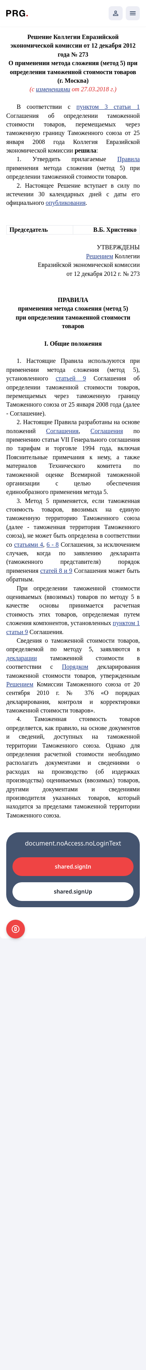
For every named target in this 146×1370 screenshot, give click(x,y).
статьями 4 (28, 544)
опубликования (66, 202)
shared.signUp (73, 891)
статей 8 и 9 (56, 570)
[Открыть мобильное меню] (133, 13)
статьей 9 (71, 378)
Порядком (75, 666)
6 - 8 (53, 544)
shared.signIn (73, 866)
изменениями (53, 89)
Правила (128, 159)
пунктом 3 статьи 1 (108, 106)
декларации (21, 658)
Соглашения (62, 431)
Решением (99, 256)
